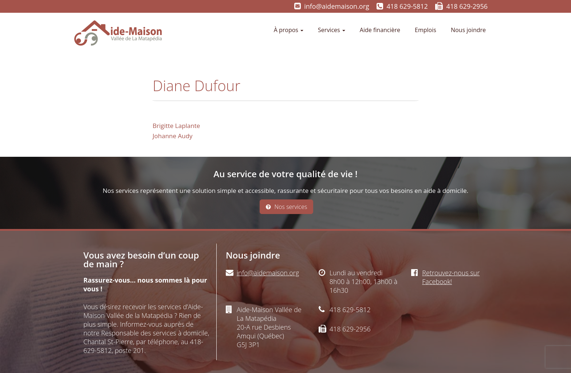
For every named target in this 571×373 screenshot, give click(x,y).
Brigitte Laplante (176, 125)
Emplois (425, 30)
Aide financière (380, 30)
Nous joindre (468, 30)
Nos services (286, 207)
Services (331, 30)
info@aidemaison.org (336, 6)
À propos (288, 30)
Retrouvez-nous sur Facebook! (451, 277)
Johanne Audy (173, 136)
